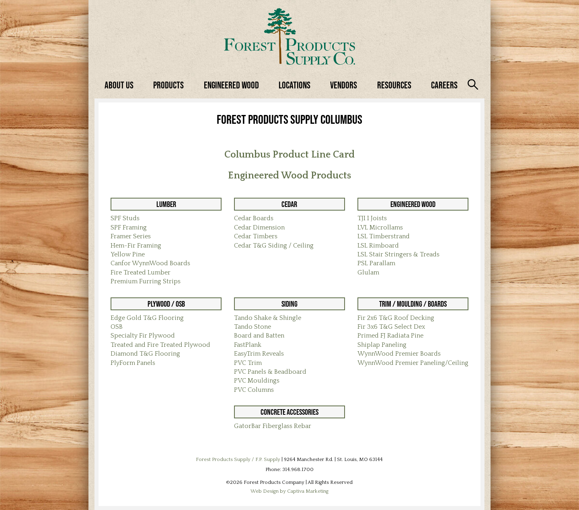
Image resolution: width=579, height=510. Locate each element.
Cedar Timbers (255, 236)
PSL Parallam (376, 263)
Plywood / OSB (166, 303)
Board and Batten (259, 335)
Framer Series (131, 236)
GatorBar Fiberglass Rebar (272, 426)
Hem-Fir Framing (136, 245)
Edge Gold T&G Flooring (147, 318)
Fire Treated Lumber (140, 272)
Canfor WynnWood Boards (150, 263)
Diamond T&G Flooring (145, 353)
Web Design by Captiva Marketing (289, 491)
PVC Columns (254, 389)
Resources (394, 85)
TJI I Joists (372, 218)
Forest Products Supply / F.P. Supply (238, 459)
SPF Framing (129, 227)
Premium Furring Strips (146, 281)
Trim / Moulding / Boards (413, 303)
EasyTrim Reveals (259, 353)
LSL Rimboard (378, 245)
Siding (289, 303)
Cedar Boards (253, 218)
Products (168, 85)
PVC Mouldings (256, 380)
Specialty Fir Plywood (143, 335)
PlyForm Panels (133, 363)
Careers (444, 85)
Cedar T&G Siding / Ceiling (274, 245)
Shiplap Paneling (382, 344)
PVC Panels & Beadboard (270, 371)
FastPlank (247, 344)
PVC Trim (248, 363)
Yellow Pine (128, 254)
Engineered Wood (231, 85)
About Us (119, 85)
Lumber (166, 204)
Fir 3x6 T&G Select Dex (391, 326)
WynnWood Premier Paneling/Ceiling (412, 363)
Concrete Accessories (289, 412)
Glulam (368, 272)
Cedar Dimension (259, 227)
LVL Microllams (380, 227)
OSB (117, 326)
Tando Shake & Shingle (267, 318)
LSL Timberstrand (383, 236)
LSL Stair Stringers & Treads (398, 254)
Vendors (343, 85)
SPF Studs (125, 218)
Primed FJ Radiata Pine (390, 335)
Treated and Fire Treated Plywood (160, 344)
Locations (294, 85)
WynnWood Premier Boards (399, 353)
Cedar (289, 204)
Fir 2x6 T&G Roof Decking (395, 318)
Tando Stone (252, 326)
